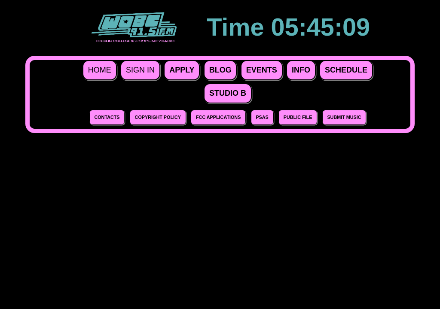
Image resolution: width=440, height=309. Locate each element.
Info (301, 70)
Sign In (140, 70)
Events (261, 70)
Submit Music (344, 117)
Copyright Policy (158, 117)
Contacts (106, 117)
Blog (220, 70)
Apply (181, 70)
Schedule (346, 70)
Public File (298, 117)
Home (99, 70)
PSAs (262, 117)
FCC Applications (218, 117)
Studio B (227, 93)
